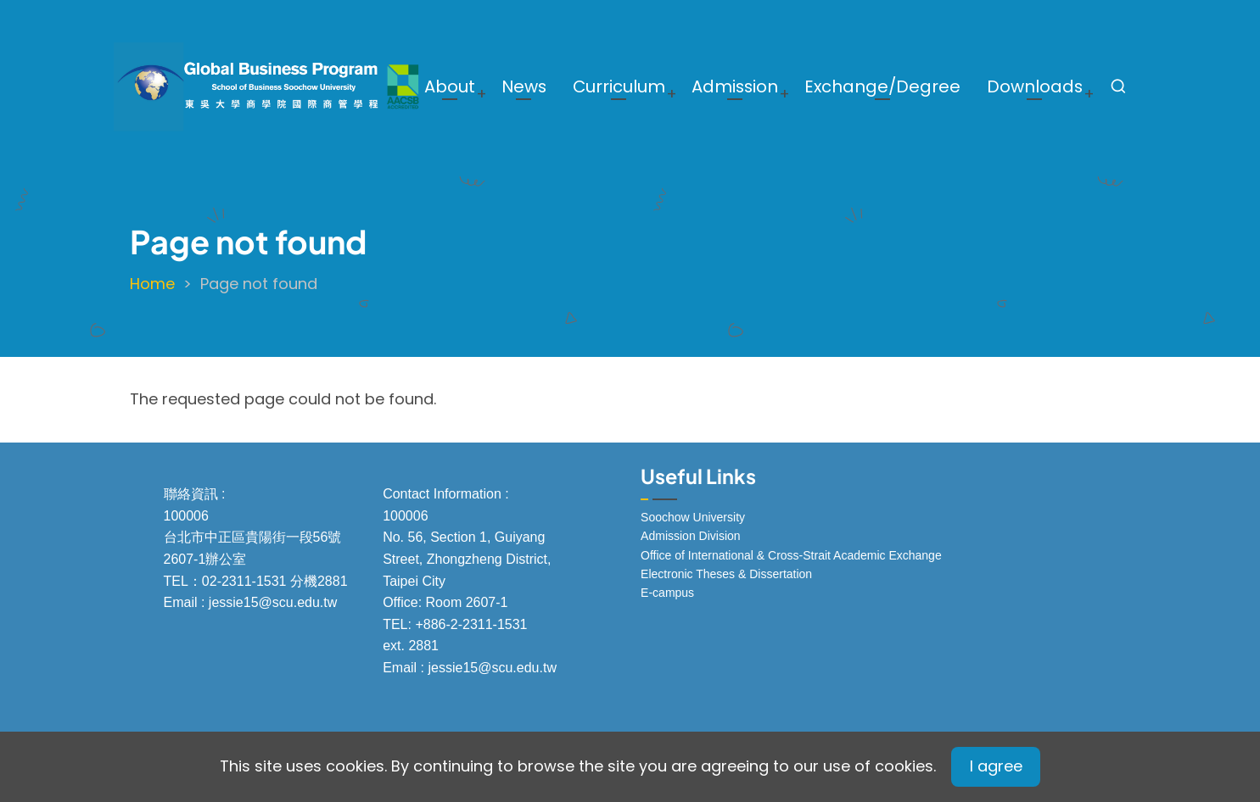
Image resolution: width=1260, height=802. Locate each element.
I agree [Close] (996, 766)
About (449, 86)
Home (152, 283)
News (523, 86)
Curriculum (619, 86)
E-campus (667, 592)
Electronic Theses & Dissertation (726, 574)
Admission (735, 86)
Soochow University (693, 517)
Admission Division (690, 536)
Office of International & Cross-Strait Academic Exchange (791, 555)
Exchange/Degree (882, 86)
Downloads (1035, 86)
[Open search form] (1118, 86)
